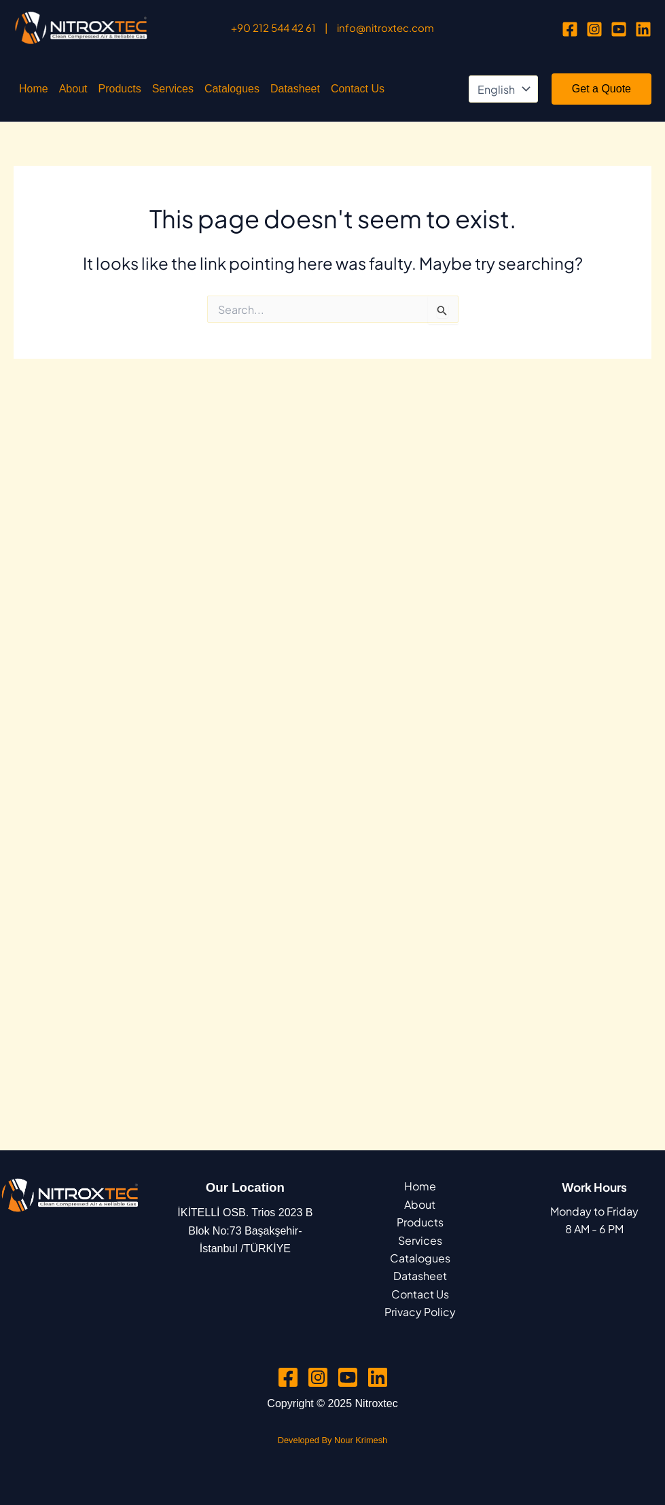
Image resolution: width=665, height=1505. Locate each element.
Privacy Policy (420, 1312)
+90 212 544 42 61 (273, 27)
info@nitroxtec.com (385, 27)
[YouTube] (619, 29)
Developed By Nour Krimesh (332, 1440)
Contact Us (357, 88)
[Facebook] (570, 29)
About (73, 88)
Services (173, 88)
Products (119, 88)
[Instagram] (594, 29)
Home (33, 88)
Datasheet (295, 88)
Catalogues (231, 88)
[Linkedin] (643, 29)
